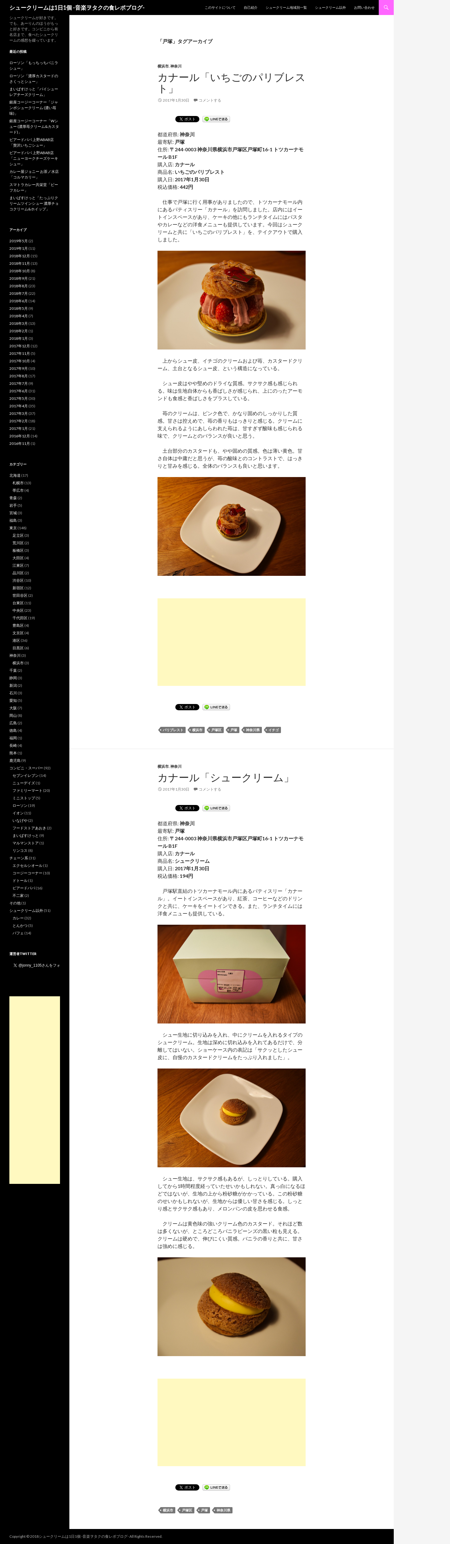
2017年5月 (18, 398)
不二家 (18, 895)
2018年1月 (18, 338)
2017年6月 (18, 391)
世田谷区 (20, 595)
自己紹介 (251, 7)
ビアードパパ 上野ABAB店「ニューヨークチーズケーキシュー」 (33, 158)
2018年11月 (19, 263)
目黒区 (18, 648)
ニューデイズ (23, 783)
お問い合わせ (364, 7)
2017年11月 (19, 353)
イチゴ (273, 730)
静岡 (13, 678)
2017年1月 (18, 428)
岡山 (13, 715)
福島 (13, 520)
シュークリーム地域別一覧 (286, 7)
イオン (18, 813)
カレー (18, 918)
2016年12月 (19, 436)
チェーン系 (18, 858)
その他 (15, 903)
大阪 (13, 708)
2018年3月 (18, 323)
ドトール (20, 880)
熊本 (13, 753)
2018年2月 (18, 331)
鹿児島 (15, 760)
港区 (16, 640)
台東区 (18, 603)
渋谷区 (18, 580)
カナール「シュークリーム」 (226, 777)
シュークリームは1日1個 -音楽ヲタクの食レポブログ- (77, 7)
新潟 (13, 685)
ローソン (20, 805)
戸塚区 (216, 730)
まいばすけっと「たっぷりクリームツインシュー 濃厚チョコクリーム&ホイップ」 (34, 203)
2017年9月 (18, 368)
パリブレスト (173, 730)
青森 (13, 497)
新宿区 (18, 588)
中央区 (18, 610)
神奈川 (176, 66)
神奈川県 (253, 730)
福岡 (13, 738)
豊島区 (18, 625)
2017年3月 (18, 413)
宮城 (13, 512)
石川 (13, 693)
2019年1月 (18, 248)
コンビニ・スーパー (26, 768)
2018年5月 (18, 308)
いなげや (20, 820)
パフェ (18, 933)
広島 (13, 723)
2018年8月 (18, 286)
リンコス (20, 850)
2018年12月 (19, 256)
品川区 (18, 573)
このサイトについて (220, 7)
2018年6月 (18, 301)
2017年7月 (18, 383)
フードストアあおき (29, 828)
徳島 (13, 730)
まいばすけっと (25, 835)
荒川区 (18, 543)
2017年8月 (18, 376)
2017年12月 (19, 346)
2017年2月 (18, 421)
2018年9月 (18, 278)
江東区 (18, 565)
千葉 (13, 670)
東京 (13, 528)
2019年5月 (18, 241)
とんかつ (20, 925)
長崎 (13, 745)
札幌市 (18, 482)
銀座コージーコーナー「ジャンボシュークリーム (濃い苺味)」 (33, 108)
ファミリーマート (27, 790)
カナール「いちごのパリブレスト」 (232, 82)
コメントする (210, 100)
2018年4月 (18, 316)
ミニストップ (23, 798)
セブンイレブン (25, 775)
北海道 (15, 475)
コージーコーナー (27, 873)
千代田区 (20, 618)
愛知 (13, 700)
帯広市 (18, 490)
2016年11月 (19, 443)
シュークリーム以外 (330, 7)
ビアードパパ (23, 888)
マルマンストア (25, 843)
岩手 (13, 505)
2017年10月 (19, 361)
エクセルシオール (27, 865)
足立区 (18, 535)
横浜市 (163, 66)
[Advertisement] (232, 642)
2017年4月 (18, 406)
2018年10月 (19, 271)
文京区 (18, 633)
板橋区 (18, 550)
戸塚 (233, 730)
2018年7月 (18, 293)
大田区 (18, 558)
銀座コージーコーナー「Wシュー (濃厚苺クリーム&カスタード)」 (34, 126)
